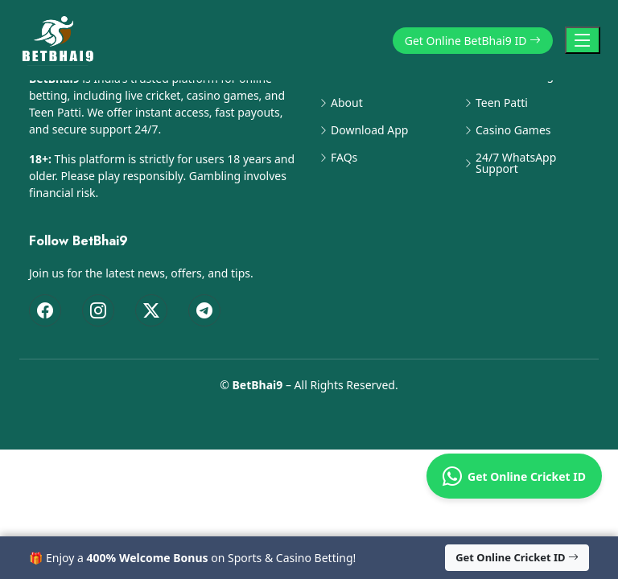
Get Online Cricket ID (514, 476)
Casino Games (513, 130)
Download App (369, 130)
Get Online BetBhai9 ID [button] (473, 40)
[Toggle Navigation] (582, 40)
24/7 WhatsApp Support (516, 163)
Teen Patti (502, 103)
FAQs (344, 157)
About (347, 103)
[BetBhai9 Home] (61, 40)
